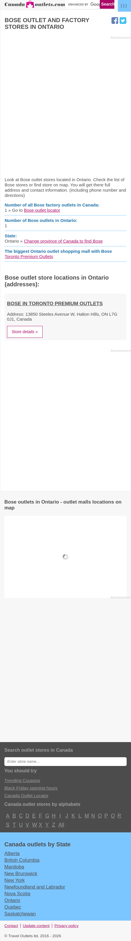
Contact (11, 926)
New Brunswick (20, 873)
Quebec (12, 907)
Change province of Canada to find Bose (63, 241)
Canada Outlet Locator (26, 795)
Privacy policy (67, 926)
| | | (124, 5)
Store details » (25, 331)
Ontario (12, 900)
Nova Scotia (17, 893)
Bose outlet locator (42, 210)
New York (14, 880)
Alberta (12, 853)
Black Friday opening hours (30, 787)
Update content (36, 926)
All (61, 825)
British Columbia (21, 860)
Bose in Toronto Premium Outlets (55, 303)
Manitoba (14, 866)
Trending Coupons (22, 780)
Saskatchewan (20, 913)
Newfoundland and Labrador (34, 886)
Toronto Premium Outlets (29, 256)
